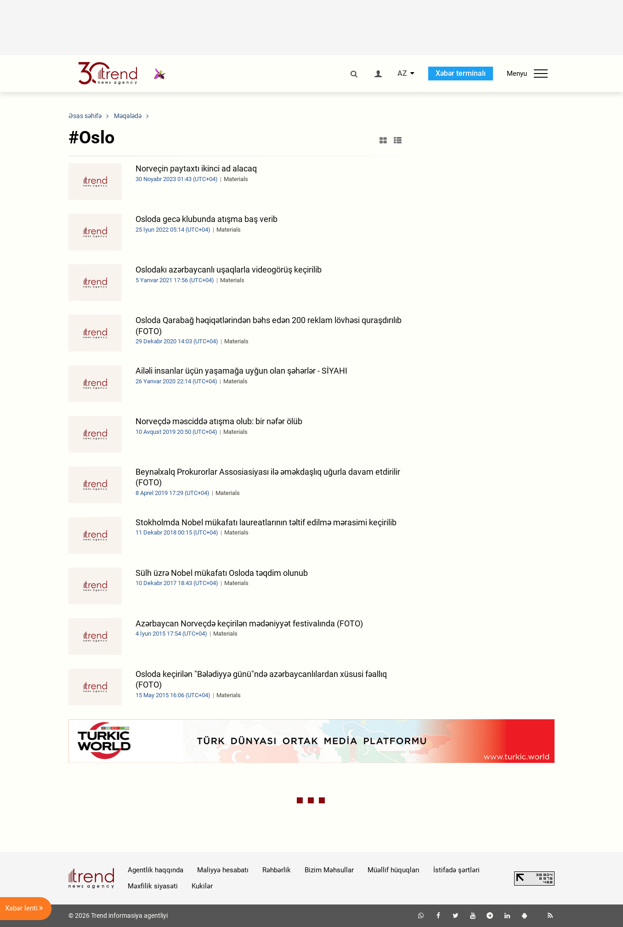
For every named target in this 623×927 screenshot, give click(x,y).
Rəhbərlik (276, 870)
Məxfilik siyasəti (153, 886)
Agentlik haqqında (155, 870)
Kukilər (202, 886)
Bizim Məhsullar (329, 870)
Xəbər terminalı (461, 73)
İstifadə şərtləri (456, 870)
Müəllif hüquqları (393, 870)
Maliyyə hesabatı (223, 870)
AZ (402, 73)
